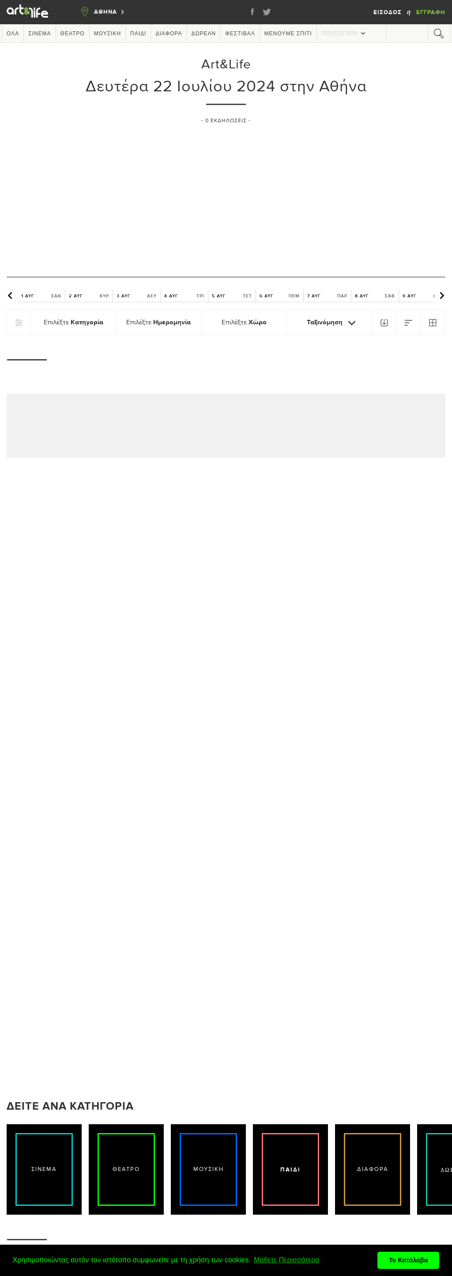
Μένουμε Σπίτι (288, 33)
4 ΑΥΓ (184, 295)
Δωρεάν (203, 33)
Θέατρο (72, 33)
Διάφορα (168, 33)
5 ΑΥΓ (232, 295)
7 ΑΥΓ (327, 295)
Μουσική (107, 33)
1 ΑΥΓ (41, 295)
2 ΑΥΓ (89, 295)
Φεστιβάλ (240, 33)
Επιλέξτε (73, 322)
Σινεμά (39, 33)
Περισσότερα (344, 33)
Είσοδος (388, 12)
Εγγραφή (430, 12)
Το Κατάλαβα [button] (408, 1260)
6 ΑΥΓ (280, 295)
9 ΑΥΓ (423, 295)
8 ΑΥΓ (375, 295)
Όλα (13, 33)
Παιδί (138, 33)
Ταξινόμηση (333, 322)
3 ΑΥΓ (137, 295)
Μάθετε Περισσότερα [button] (286, 1260)
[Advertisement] (226, 196)
